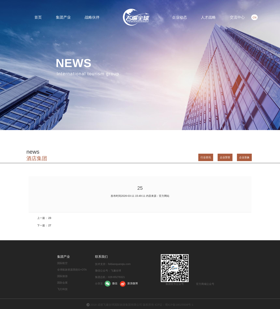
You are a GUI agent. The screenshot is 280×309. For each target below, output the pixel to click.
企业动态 (179, 17)
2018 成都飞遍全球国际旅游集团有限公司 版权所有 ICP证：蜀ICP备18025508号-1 (141, 304)
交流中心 (237, 17)
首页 (38, 17)
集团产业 (63, 17)
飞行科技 (62, 289)
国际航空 (62, 263)
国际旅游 (62, 276)
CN (252, 17)
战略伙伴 (92, 17)
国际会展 (62, 282)
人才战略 (208, 17)
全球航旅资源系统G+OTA (72, 269)
